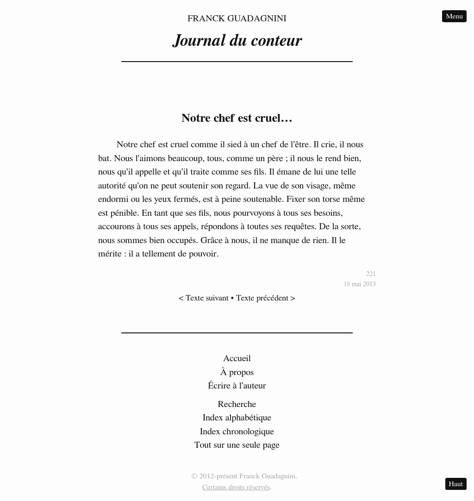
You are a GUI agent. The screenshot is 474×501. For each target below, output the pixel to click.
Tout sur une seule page (237, 445)
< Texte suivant (204, 298)
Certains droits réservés (236, 487)
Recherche (237, 404)
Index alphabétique (237, 417)
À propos (237, 372)
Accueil (237, 358)
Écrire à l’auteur (237, 385)
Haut (456, 484)
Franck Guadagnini (237, 18)
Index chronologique (237, 431)
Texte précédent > (265, 298)
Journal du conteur (237, 40)
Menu (454, 16)
